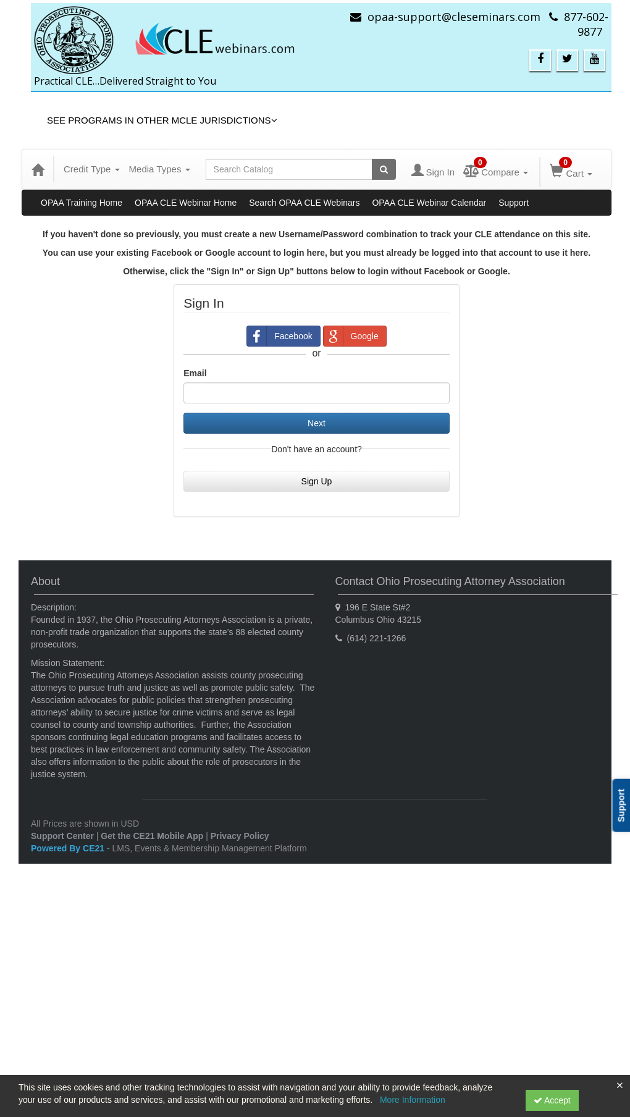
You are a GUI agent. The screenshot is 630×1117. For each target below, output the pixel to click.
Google (351, 336)
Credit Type (92, 169)
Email (194, 373)
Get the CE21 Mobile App (152, 836)
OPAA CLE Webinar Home (186, 203)
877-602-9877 (586, 24)
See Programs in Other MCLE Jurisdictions (162, 120)
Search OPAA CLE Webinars (304, 203)
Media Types (159, 169)
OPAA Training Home (81, 203)
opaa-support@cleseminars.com (454, 16)
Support (513, 203)
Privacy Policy (240, 836)
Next (317, 423)
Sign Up (316, 481)
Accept (552, 1100)
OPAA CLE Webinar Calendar (429, 203)
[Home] (37, 169)
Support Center (62, 836)
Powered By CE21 (69, 848)
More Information (412, 1100)
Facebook (279, 336)
